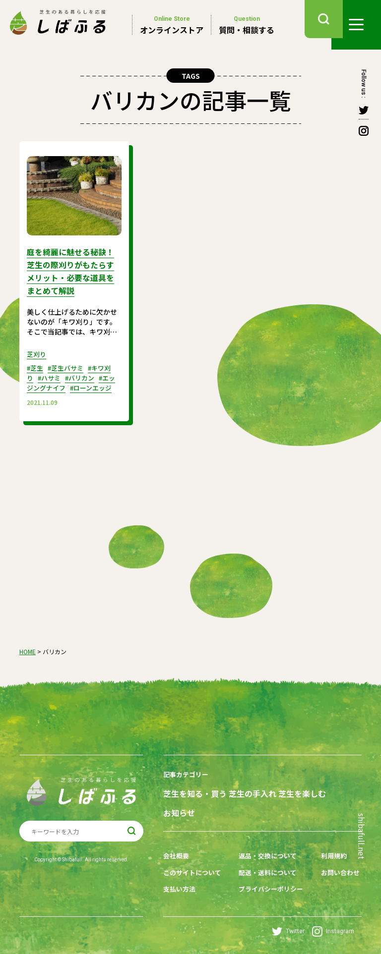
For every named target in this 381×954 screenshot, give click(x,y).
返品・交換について (267, 857)
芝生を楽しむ (308, 798)
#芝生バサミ (69, 364)
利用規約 (329, 857)
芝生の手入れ (255, 798)
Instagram (333, 929)
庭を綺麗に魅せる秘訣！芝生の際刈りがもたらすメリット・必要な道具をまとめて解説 (71, 269)
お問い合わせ (336, 872)
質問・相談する (246, 25)
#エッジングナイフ (71, 379)
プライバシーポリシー (270, 888)
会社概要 (177, 857)
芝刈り (37, 350)
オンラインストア (171, 25)
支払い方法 (180, 888)
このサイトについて (194, 872)
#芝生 (36, 364)
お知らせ (179, 816)
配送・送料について (267, 872)
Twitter (288, 929)
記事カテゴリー (187, 780)
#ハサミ (51, 374)
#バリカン (84, 374)
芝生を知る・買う (195, 798)
